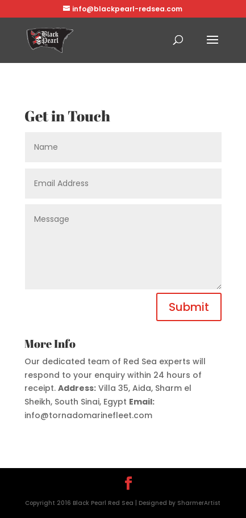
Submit (189, 307)
